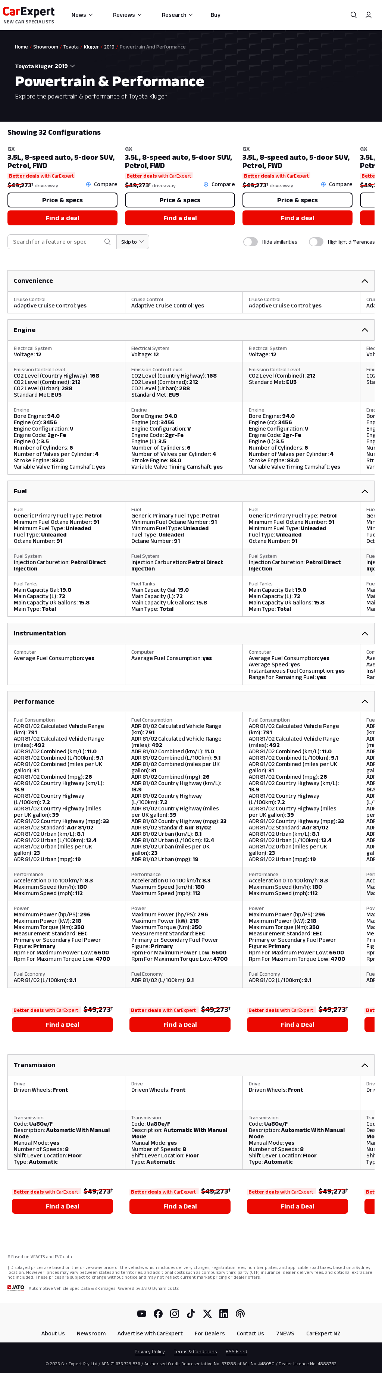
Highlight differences (351, 242)
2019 (109, 47)
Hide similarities (279, 242)
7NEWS (285, 1333)
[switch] (250, 241)
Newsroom (91, 1333)
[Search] (353, 14)
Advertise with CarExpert (150, 1333)
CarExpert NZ (323, 1333)
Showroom (45, 47)
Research (178, 15)
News (83, 15)
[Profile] (368, 14)
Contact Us (250, 1333)
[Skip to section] (133, 241)
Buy (215, 15)
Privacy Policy (150, 1351)
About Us (53, 1333)
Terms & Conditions (195, 1351)
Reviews (128, 15)
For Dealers (210, 1333)
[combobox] (66, 66)
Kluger (91, 47)
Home (21, 47)
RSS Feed (236, 1351)
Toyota (71, 47)
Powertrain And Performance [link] (153, 47)
